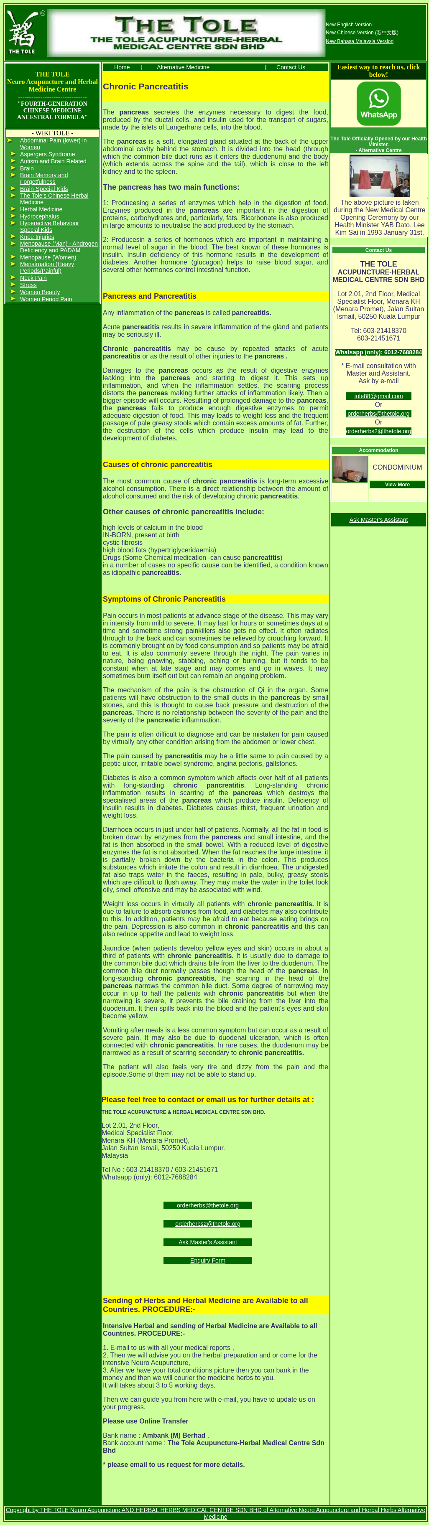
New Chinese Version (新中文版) (362, 33)
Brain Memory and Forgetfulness (44, 178)
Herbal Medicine (41, 209)
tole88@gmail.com (378, 396)
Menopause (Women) (48, 257)
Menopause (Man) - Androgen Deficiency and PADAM (59, 247)
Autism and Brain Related (53, 161)
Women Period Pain (46, 299)
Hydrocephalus (39, 216)
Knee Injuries (37, 237)
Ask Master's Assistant (208, 1242)
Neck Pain (33, 277)
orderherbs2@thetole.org (207, 1223)
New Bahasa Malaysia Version (359, 41)
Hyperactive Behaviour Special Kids (49, 226)
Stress (28, 285)
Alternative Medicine (183, 67)
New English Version (349, 25)
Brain (27, 168)
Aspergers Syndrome (47, 154)
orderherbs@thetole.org (208, 1205)
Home (122, 67)
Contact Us (290, 67)
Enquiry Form (207, 1260)
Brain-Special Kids (44, 189)
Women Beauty (40, 292)
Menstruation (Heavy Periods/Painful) (47, 267)
